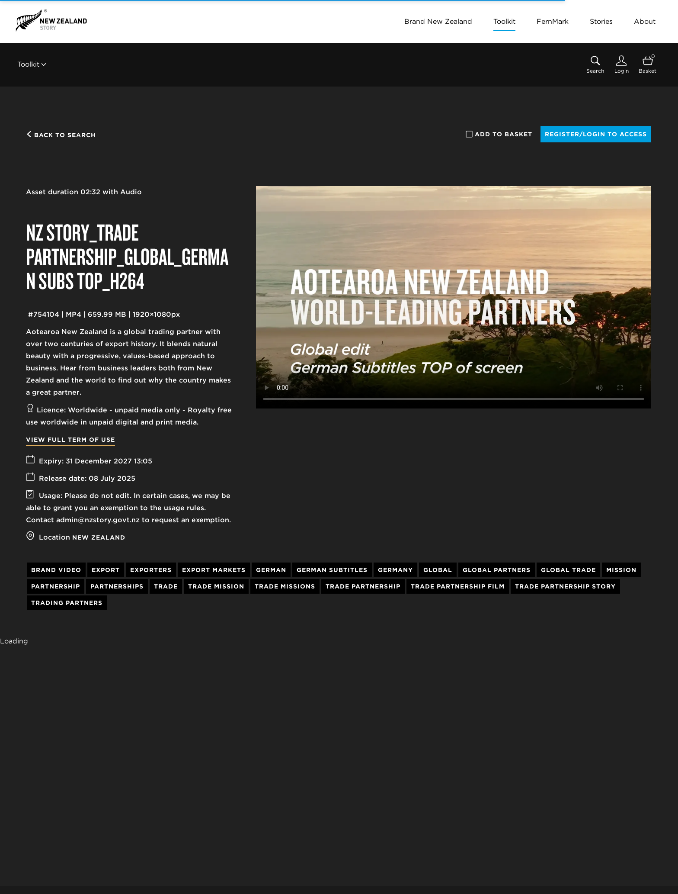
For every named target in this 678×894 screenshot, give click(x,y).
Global (437, 569)
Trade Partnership (363, 586)
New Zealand (98, 537)
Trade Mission (216, 586)
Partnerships (117, 586)
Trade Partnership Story (565, 586)
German (271, 569)
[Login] (621, 64)
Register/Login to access (596, 134)
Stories (601, 21)
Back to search (61, 135)
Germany (395, 569)
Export (106, 569)
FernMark (553, 21)
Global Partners (497, 569)
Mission (621, 569)
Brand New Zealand (438, 21)
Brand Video (56, 569)
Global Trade (568, 569)
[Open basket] (647, 64)
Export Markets (214, 569)
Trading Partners (66, 602)
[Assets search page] (595, 64)
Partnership (55, 586)
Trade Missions (285, 586)
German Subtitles (332, 569)
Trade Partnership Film (458, 586)
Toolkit (504, 21)
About (645, 21)
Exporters (151, 569)
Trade (166, 586)
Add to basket (499, 134)
